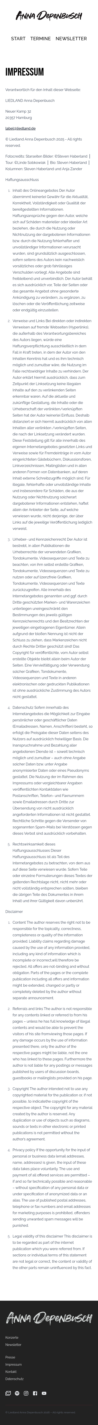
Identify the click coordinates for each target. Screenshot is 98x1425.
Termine (41, 38)
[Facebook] (35, 1393)
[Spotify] (17, 1393)
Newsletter (71, 38)
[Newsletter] (8, 1393)
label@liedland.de (20, 128)
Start (19, 38)
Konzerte (11, 1337)
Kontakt (10, 1372)
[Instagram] (26, 1393)
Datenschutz (14, 1379)
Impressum (13, 1364)
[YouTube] (44, 1393)
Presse (10, 1357)
